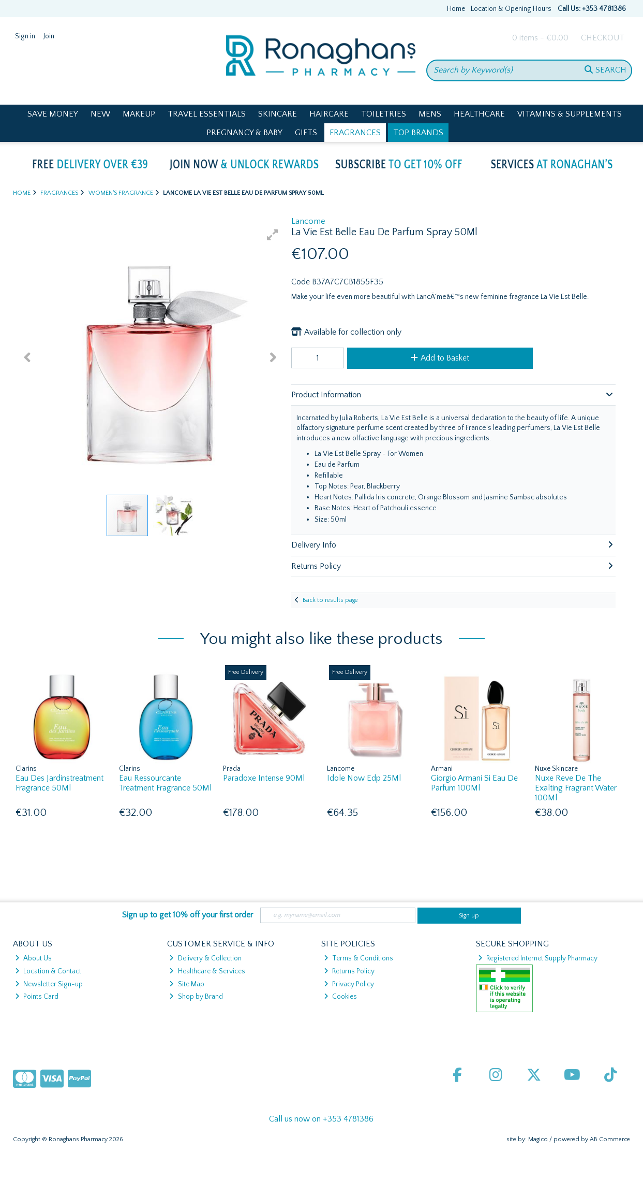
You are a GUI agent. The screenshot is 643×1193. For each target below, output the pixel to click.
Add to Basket (440, 358)
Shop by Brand (195, 997)
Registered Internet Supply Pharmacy (537, 958)
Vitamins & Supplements (569, 114)
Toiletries (383, 114)
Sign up (469, 915)
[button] (272, 234)
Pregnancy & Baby (244, 132)
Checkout (602, 37)
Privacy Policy (349, 984)
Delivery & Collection (205, 958)
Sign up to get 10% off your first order (187, 914)
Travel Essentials (207, 114)
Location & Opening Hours (511, 9)
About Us (33, 958)
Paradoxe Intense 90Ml (264, 778)
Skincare (277, 114)
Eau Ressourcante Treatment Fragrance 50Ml (165, 783)
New (100, 114)
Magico (538, 1139)
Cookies (340, 997)
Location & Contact (48, 971)
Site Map (186, 984)
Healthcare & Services (207, 971)
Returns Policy (349, 971)
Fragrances (355, 132)
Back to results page (330, 600)
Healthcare (479, 114)
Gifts (306, 132)
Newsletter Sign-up (49, 984)
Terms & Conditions (358, 958)
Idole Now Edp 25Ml (364, 778)
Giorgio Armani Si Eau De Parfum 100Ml (474, 783)
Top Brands (418, 132)
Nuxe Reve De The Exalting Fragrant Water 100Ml (576, 787)
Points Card (36, 997)
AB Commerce (610, 1139)
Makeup (139, 114)
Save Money (52, 114)
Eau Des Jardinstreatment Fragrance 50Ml (59, 783)
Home (456, 9)
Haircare (329, 114)
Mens (429, 114)
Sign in (25, 36)
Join (48, 36)
